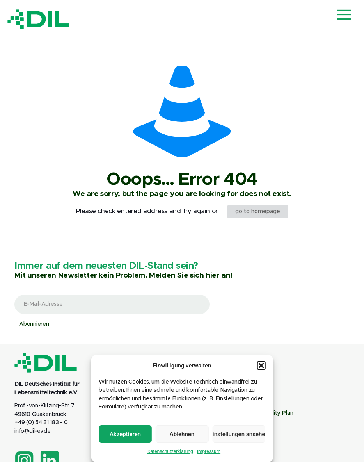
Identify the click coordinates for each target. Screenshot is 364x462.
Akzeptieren (125, 434)
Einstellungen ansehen (238, 434)
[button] (261, 365)
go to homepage (257, 211)
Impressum (208, 451)
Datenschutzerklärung (170, 451)
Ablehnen (182, 434)
